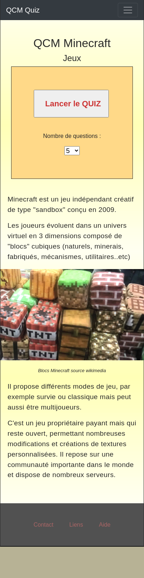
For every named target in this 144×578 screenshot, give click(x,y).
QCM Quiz (23, 10)
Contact (43, 525)
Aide (105, 525)
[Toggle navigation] (128, 10)
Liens (76, 525)
